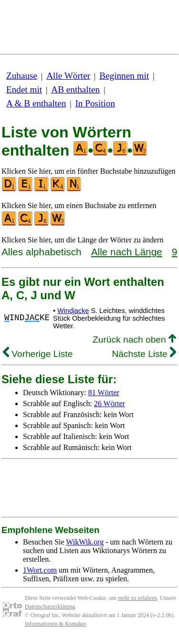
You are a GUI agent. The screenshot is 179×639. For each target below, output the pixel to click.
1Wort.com (40, 570)
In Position (95, 103)
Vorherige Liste (38, 354)
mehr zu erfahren (137, 598)
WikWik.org (85, 542)
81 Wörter (103, 392)
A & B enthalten (36, 103)
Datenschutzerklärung (50, 606)
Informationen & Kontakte (55, 623)
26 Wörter (109, 403)
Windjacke (73, 310)
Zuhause (21, 76)
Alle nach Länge (126, 251)
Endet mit (24, 89)
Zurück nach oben (134, 340)
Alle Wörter (68, 76)
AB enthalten (75, 89)
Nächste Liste (144, 354)
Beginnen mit (124, 76)
